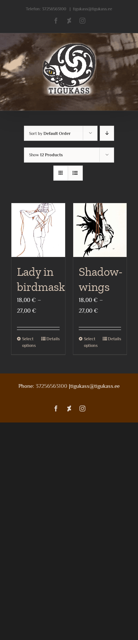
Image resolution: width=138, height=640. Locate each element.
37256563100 (54, 8)
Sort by (50, 133)
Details (53, 338)
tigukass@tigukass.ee (92, 8)
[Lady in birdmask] (38, 230)
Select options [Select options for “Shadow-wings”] (91, 342)
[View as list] (75, 173)
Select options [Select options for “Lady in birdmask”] (29, 342)
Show (46, 154)
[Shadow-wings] (100, 230)
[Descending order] (107, 133)
